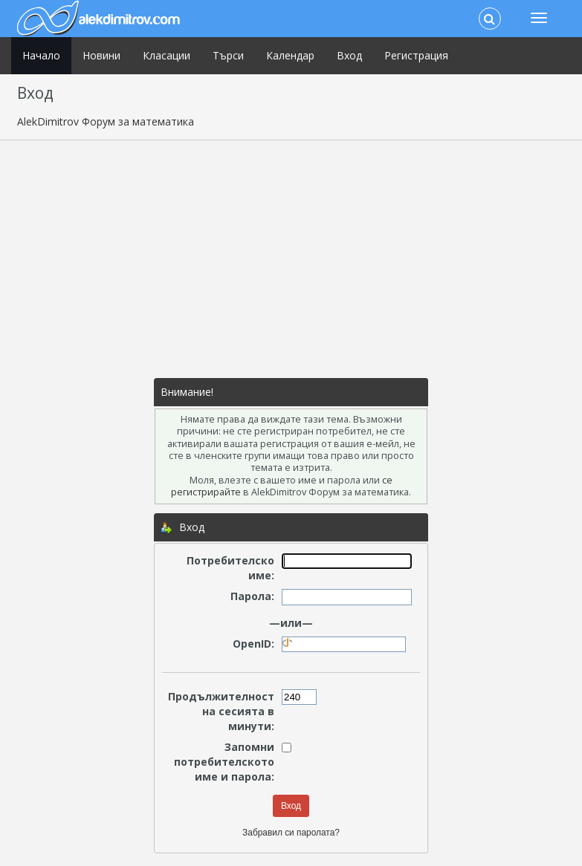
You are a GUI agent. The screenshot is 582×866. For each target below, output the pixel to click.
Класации (166, 55)
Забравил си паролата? (291, 832)
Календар (290, 55)
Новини (101, 55)
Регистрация (416, 55)
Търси (228, 55)
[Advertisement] (291, 259)
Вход (349, 55)
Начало (41, 55)
